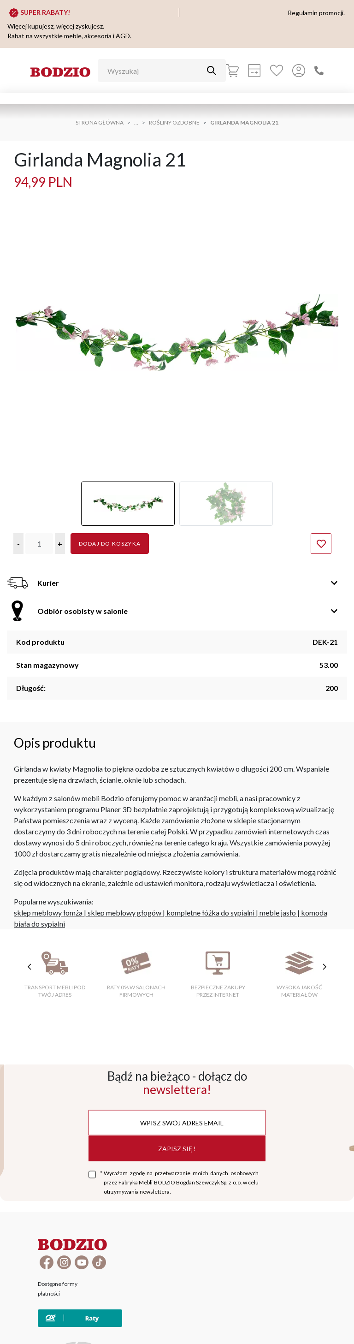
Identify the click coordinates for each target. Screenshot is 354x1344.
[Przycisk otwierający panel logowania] (298, 70)
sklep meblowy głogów (124, 912)
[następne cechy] (324, 966)
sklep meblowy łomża (48, 912)
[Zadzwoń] (319, 70)
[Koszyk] (232, 70)
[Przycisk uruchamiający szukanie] (211, 70)
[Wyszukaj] (154, 70)
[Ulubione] (276, 70)
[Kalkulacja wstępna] (254, 70)
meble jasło (278, 912)
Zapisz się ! (177, 1148)
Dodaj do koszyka (110, 543)
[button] (18, 543)
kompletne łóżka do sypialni (210, 912)
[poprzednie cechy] (29, 966)
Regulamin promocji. (316, 13)
